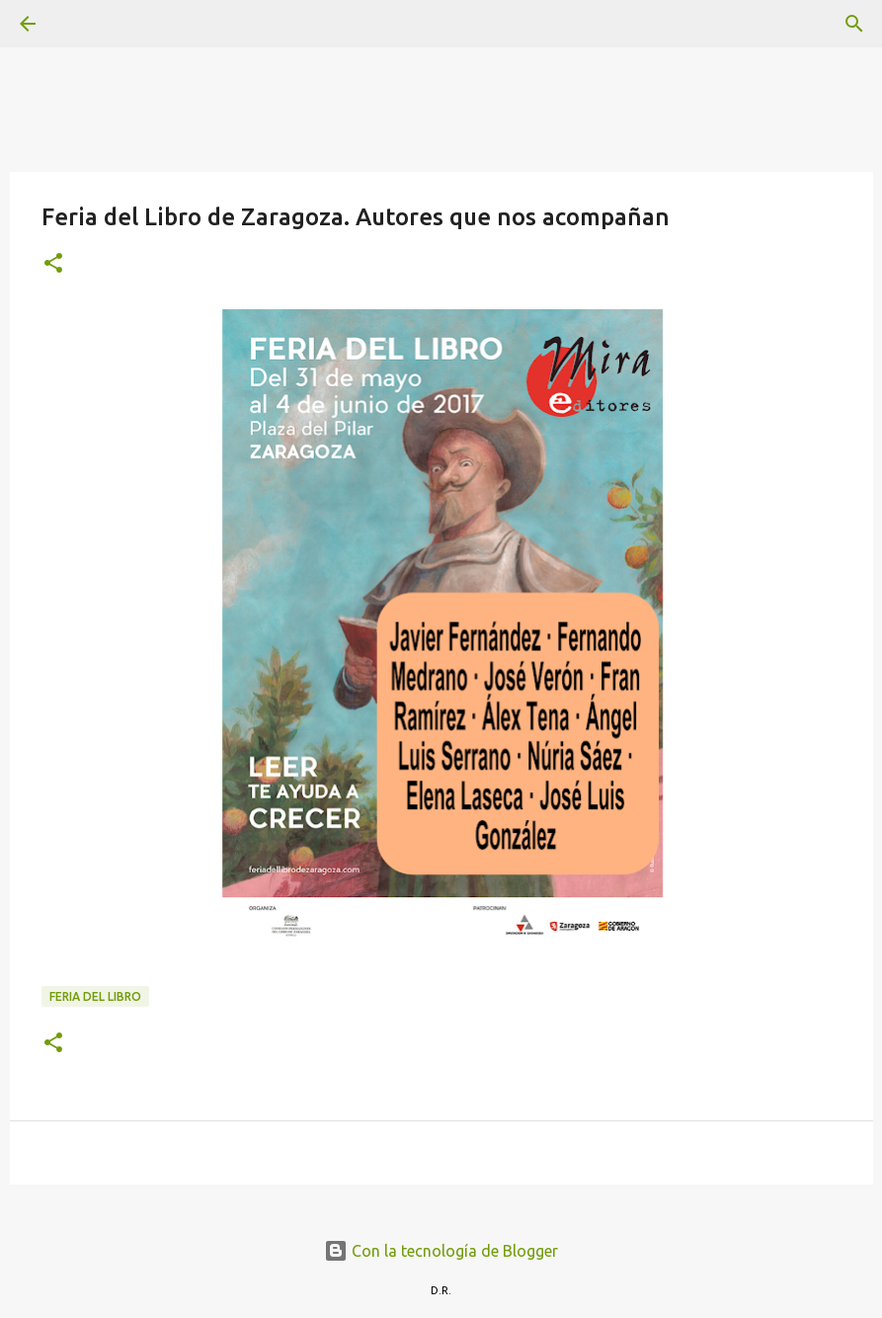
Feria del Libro (95, 996)
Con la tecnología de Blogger (441, 1251)
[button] (53, 264)
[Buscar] (83, 23)
